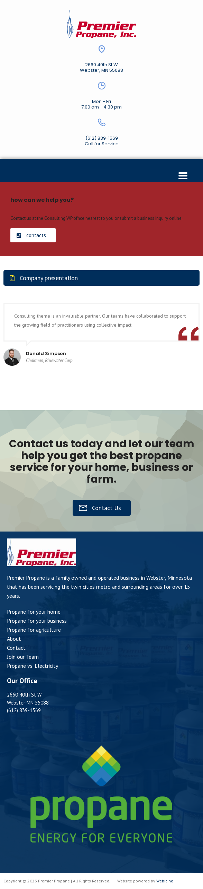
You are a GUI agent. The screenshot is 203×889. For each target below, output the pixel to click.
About (14, 638)
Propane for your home (34, 611)
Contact (16, 647)
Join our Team (23, 656)
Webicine (164, 880)
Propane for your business (37, 620)
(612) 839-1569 (101, 138)
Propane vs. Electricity (32, 665)
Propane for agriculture (34, 629)
